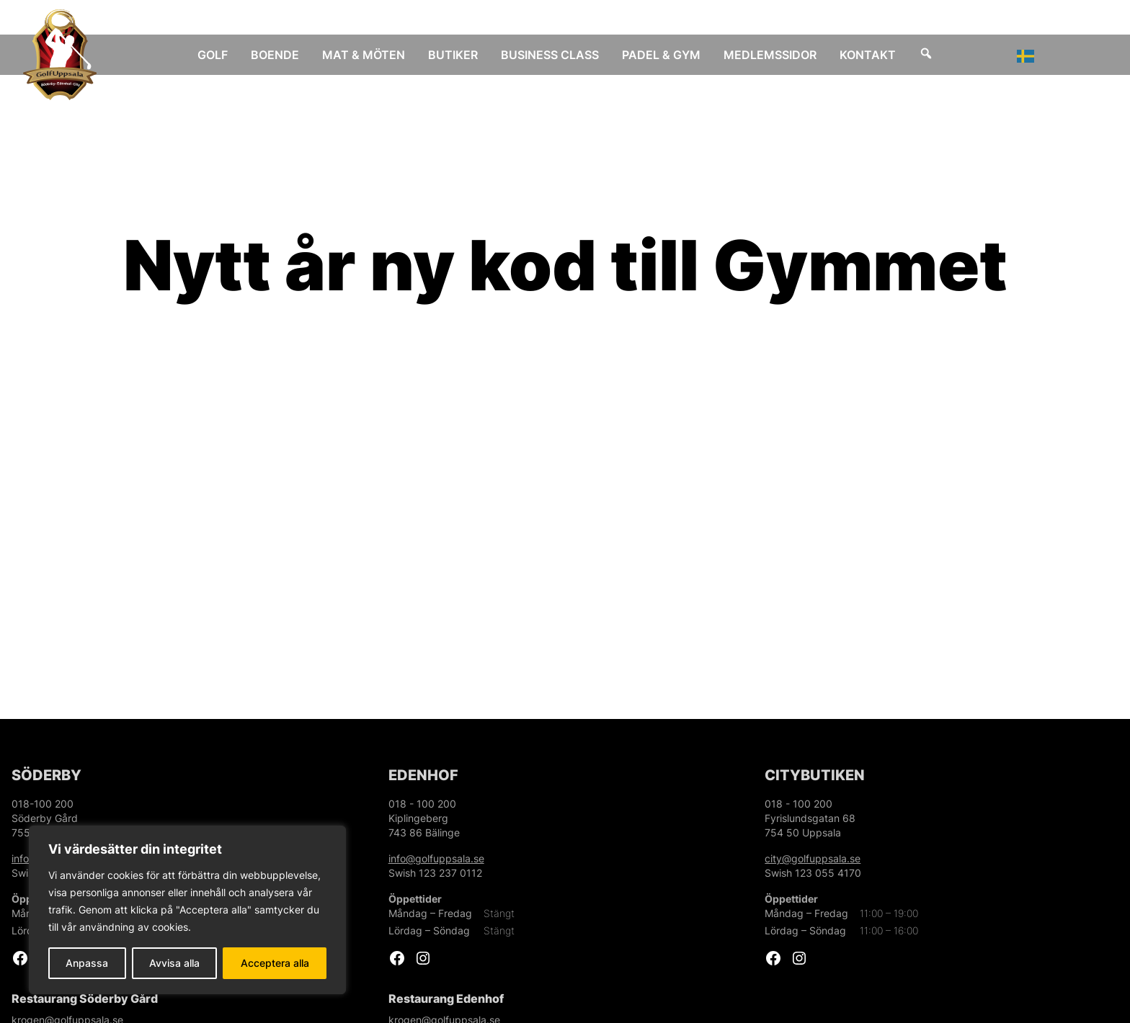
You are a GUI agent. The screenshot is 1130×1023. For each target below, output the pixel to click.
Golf (212, 55)
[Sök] (926, 54)
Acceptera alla (275, 963)
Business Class (550, 55)
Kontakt (868, 55)
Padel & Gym (661, 55)
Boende (275, 55)
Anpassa (87, 963)
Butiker (453, 55)
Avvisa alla (174, 963)
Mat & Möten (363, 55)
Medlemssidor (770, 55)
